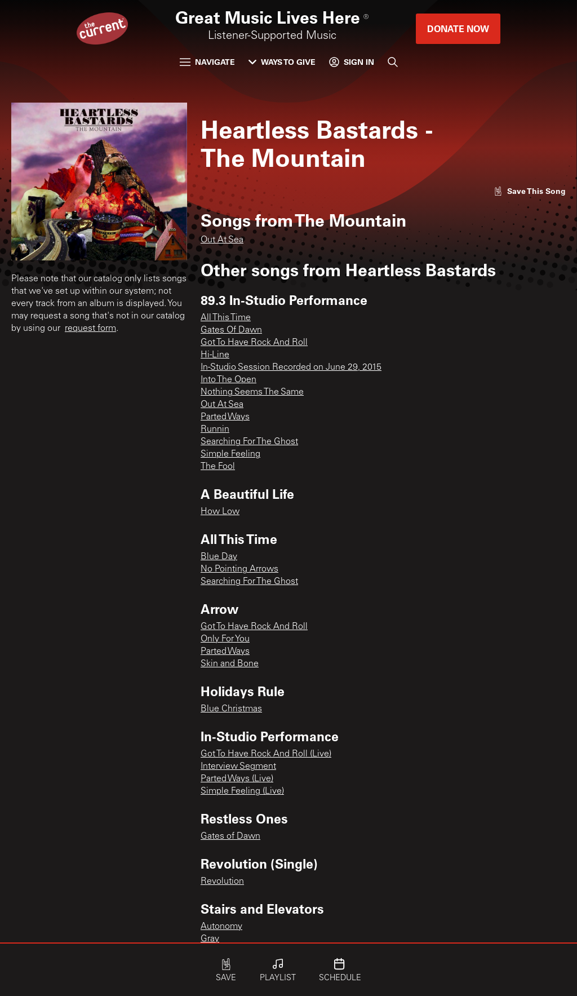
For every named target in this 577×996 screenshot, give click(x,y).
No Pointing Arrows (239, 569)
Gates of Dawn (230, 836)
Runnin (215, 429)
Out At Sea (222, 240)
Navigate (207, 61)
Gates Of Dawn (231, 330)
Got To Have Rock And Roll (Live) (266, 754)
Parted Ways (225, 417)
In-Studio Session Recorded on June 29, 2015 (291, 367)
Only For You (225, 639)
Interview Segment (238, 766)
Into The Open (228, 379)
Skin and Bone (230, 664)
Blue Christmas (231, 709)
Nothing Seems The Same (252, 392)
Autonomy (221, 926)
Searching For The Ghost (249, 441)
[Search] (392, 62)
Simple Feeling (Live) (242, 791)
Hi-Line (215, 355)
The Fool (218, 466)
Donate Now (458, 28)
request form (90, 328)
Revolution (222, 881)
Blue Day (219, 556)
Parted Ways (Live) (237, 778)
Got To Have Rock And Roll (254, 342)
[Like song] (530, 191)
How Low (220, 511)
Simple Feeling (230, 454)
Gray (210, 939)
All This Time (226, 317)
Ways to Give (282, 61)
